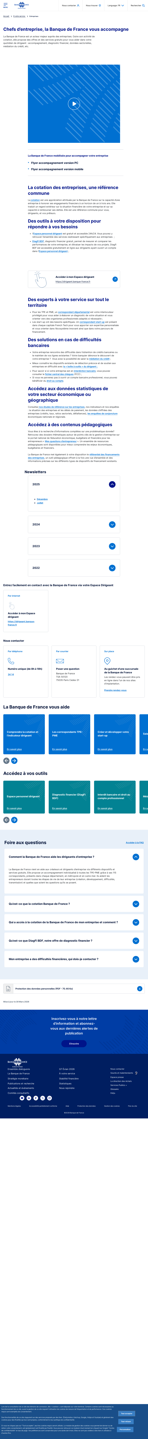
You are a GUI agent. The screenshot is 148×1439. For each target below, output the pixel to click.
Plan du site (132, 1109)
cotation (35, 200)
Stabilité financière (67, 1082)
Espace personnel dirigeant (47, 233)
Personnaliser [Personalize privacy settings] (125, 1429)
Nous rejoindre (65, 1091)
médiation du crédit (99, 358)
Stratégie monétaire (16, 1082)
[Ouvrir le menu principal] (5, 5)
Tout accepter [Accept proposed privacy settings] (126, 1413)
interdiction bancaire (85, 371)
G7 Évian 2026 (65, 1072)
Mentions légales (14, 1109)
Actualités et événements (19, 1091)
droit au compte (55, 380)
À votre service (66, 1077)
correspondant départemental (74, 312)
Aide (67, 1109)
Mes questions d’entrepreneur (61, 441)
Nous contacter (117, 1072)
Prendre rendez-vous (115, 690)
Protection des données (86, 1109)
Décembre (42, 499)
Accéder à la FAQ (135, 845)
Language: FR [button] (116, 5)
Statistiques (64, 1086)
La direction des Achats (121, 1084)
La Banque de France (17, 1077)
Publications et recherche (19, 1086)
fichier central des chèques (59, 374)
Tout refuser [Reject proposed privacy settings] (126, 1421)
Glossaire (114, 1092)
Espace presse (117, 1080)
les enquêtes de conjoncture (102, 413)
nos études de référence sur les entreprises (61, 407)
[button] (74, 992)
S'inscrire (74, 1047)
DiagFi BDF (38, 241)
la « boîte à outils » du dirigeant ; (80, 366)
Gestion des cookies (112, 1109)
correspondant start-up (92, 322)
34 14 (11, 674)
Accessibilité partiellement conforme (43, 1109)
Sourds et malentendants (121, 1076)
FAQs (112, 1096)
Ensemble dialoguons (17, 1072)
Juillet (40, 502)
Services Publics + (118, 1088)
